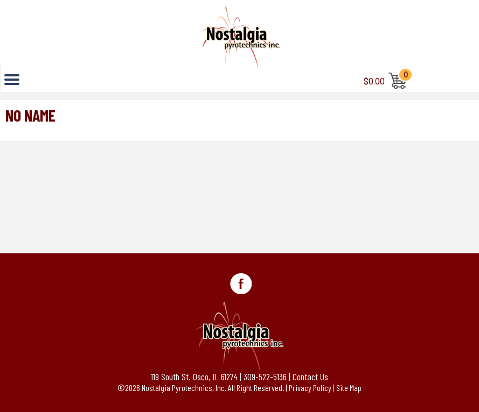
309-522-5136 (265, 376)
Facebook (241, 284)
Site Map (349, 387)
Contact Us (310, 376)
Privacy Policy (310, 387)
